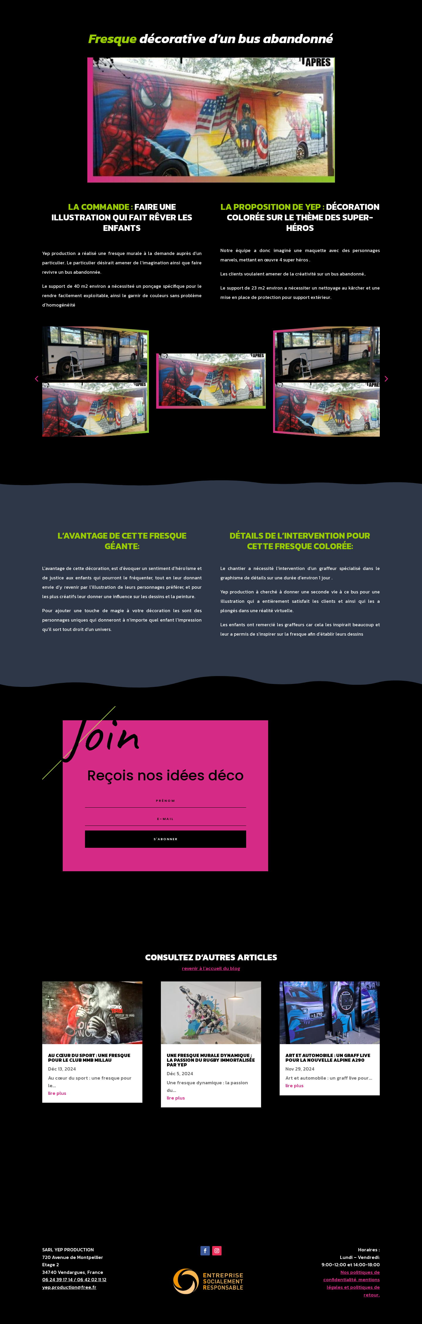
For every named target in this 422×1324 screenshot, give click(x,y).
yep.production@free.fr (69, 1287)
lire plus (57, 1093)
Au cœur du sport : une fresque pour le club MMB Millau (89, 1057)
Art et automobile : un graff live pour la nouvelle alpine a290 (327, 1057)
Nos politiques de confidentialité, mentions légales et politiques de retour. (351, 1283)
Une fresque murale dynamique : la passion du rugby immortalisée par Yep (211, 1060)
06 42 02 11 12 (91, 1279)
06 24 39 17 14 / (59, 1279)
